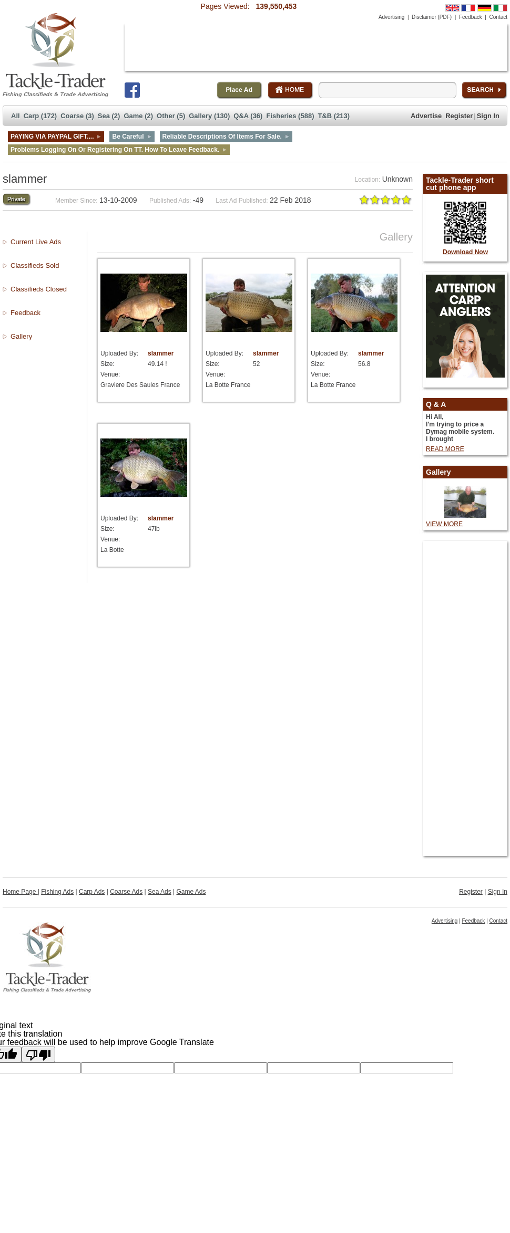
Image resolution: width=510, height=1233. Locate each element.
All (15, 116)
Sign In (488, 116)
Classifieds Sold (35, 265)
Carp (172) (40, 116)
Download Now (465, 252)
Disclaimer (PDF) (432, 17)
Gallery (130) (209, 116)
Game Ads (191, 891)
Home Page (20, 891)
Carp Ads (92, 891)
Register (459, 116)
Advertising (391, 17)
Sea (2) (109, 116)
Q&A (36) (247, 116)
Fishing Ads (57, 891)
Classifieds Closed (39, 289)
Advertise (426, 116)
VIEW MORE (444, 524)
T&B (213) (334, 116)
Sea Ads (159, 891)
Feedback (470, 17)
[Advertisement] (162, 56)
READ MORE (445, 449)
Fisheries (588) (290, 116)
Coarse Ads (126, 891)
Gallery (21, 336)
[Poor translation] (38, 1054)
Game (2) (138, 116)
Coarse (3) (77, 116)
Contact (498, 17)
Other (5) (171, 116)
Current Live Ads (36, 242)
